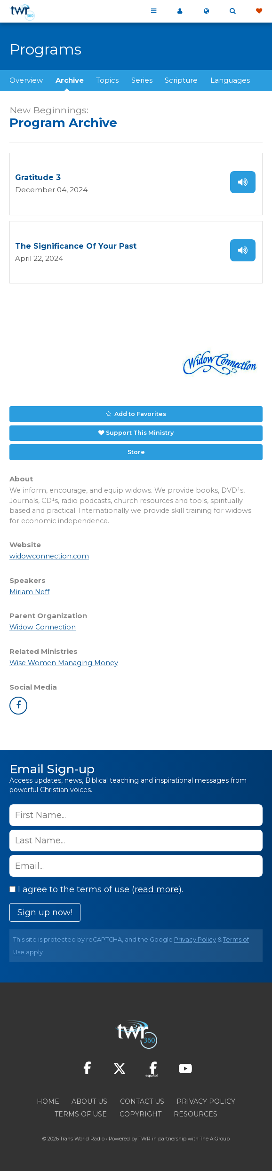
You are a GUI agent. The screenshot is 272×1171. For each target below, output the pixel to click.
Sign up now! (44, 912)
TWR (145, 1139)
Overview (26, 80)
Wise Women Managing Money (63, 663)
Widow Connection (42, 627)
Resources (195, 1114)
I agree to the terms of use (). (96, 889)
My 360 (179, 11)
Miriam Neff (29, 592)
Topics (107, 80)
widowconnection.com (49, 556)
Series (141, 80)
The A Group (215, 1139)
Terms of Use (81, 1114)
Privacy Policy (195, 939)
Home (48, 1101)
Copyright (140, 1114)
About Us (89, 1101)
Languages (230, 80)
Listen (243, 182)
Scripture (181, 80)
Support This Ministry (140, 432)
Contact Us (142, 1101)
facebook (18, 706)
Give (259, 11)
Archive (70, 80)
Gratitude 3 (38, 177)
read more (157, 889)
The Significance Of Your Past (75, 246)
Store (136, 452)
